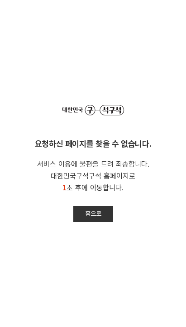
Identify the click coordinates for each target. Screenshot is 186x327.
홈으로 (93, 213)
